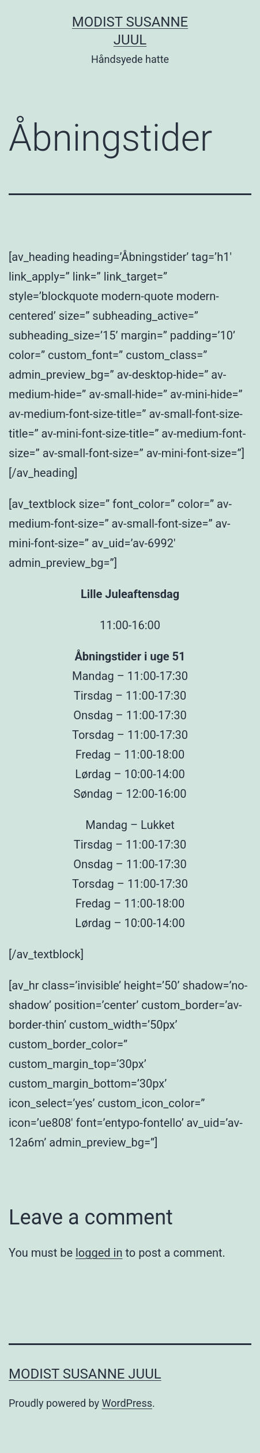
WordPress (127, 1403)
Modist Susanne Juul (85, 1374)
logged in (99, 1253)
